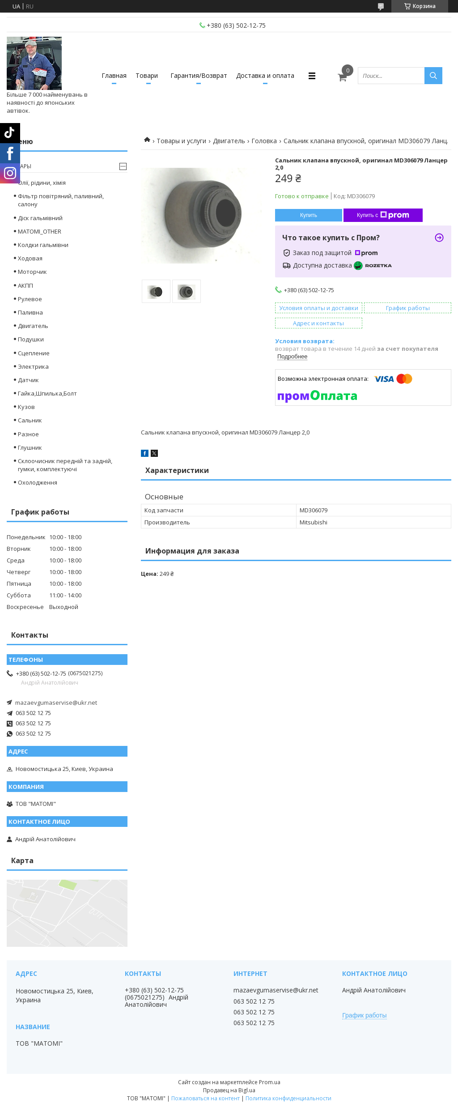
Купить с (383, 215)
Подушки (31, 339)
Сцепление (34, 353)
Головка (264, 140)
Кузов (26, 407)
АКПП (25, 285)
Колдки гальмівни (43, 245)
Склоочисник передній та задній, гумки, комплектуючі (65, 465)
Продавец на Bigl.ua (229, 1090)
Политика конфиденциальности (288, 1098)
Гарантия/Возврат (198, 75)
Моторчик (32, 272)
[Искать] (433, 75)
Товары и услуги (181, 140)
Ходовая (30, 258)
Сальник (30, 420)
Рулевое (30, 299)
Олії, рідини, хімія (42, 183)
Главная (114, 75)
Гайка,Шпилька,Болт (47, 393)
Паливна (30, 312)
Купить (308, 215)
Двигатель (229, 140)
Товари (147, 75)
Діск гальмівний (40, 218)
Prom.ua (269, 1082)
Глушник (30, 447)
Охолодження (37, 482)
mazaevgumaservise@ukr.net (56, 702)
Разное (28, 434)
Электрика (33, 366)
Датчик (28, 380)
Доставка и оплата (265, 75)
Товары (20, 166)
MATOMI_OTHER (39, 231)
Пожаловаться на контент (205, 1098)
